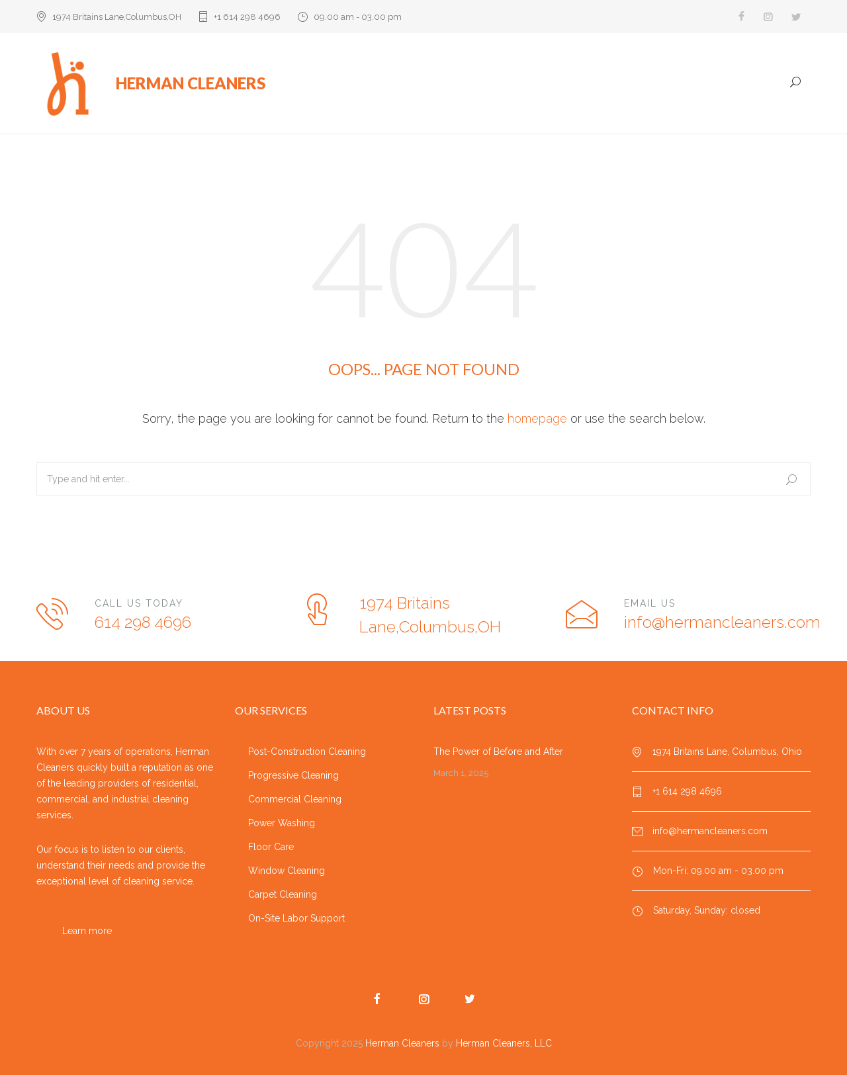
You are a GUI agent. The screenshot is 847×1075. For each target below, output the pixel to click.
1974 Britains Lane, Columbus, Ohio (727, 751)
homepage (537, 418)
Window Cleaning (286, 870)
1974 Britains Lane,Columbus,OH (116, 17)
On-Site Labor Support (296, 918)
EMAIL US (650, 603)
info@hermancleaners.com (722, 622)
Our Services (522, 84)
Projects (587, 84)
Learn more (87, 930)
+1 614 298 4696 (247, 17)
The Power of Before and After (498, 751)
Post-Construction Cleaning (307, 751)
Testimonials (652, 84)
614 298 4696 (143, 622)
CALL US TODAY (139, 603)
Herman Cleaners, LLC (504, 1043)
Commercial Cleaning (294, 799)
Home (460, 84)
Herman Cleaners (402, 1043)
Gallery (715, 84)
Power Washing (281, 823)
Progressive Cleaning (293, 775)
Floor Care (271, 846)
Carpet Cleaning (282, 894)
